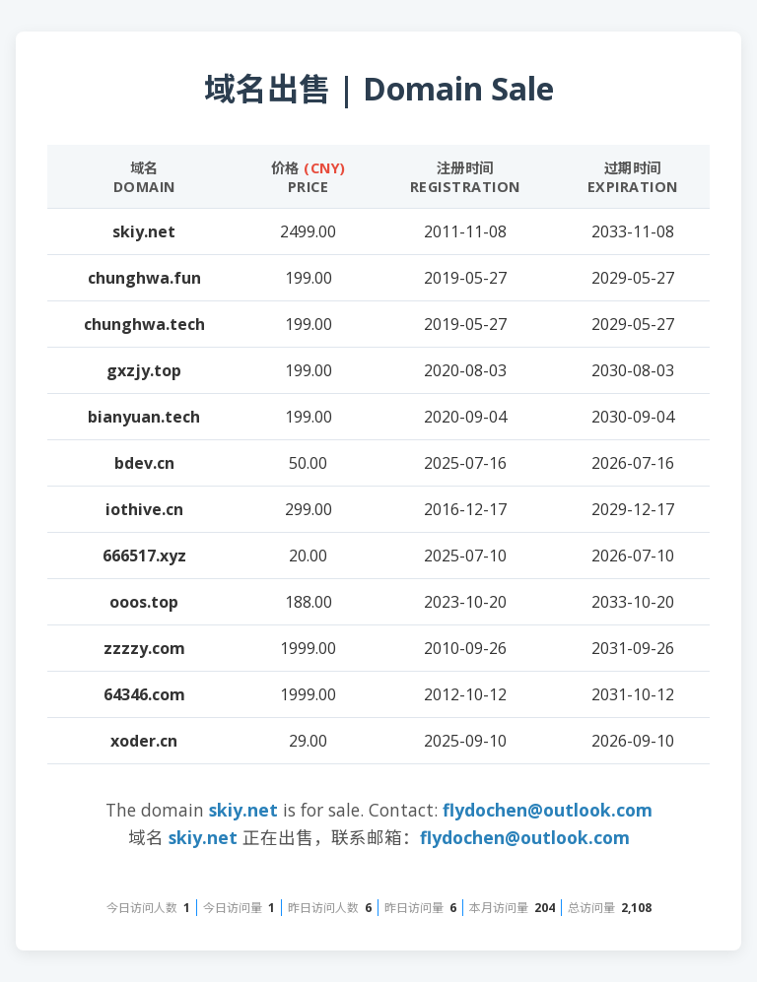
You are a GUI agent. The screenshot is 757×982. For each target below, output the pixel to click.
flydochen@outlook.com (548, 809)
